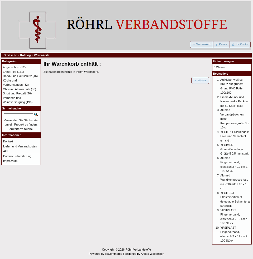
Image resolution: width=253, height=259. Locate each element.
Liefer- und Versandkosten (20, 146)
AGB (6, 151)
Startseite (10, 55)
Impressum (10, 160)
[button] (201, 44)
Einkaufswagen (223, 61)
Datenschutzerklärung (17, 156)
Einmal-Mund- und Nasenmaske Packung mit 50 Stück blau (234, 101)
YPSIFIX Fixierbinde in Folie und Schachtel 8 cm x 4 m (235, 136)
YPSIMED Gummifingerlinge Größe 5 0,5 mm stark (234, 149)
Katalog (25, 55)
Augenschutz (11, 67)
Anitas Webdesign (152, 253)
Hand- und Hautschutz (17, 76)
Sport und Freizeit (14, 93)
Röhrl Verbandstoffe (138, 249)
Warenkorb (41, 55)
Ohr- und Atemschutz (16, 89)
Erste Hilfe (9, 71)
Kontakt (8, 141)
